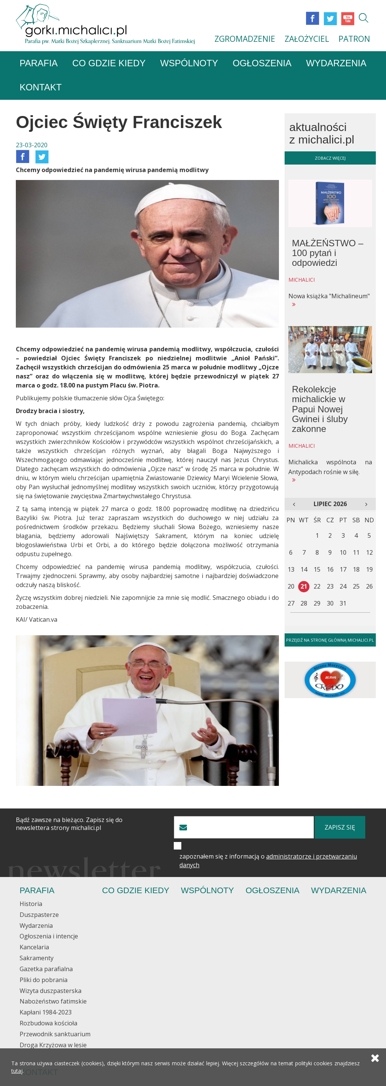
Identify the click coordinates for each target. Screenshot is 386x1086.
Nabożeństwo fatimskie (53, 1001)
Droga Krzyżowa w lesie (53, 1045)
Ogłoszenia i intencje (49, 936)
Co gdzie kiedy (109, 63)
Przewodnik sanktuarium (55, 1034)
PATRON (354, 39)
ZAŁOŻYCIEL (307, 39)
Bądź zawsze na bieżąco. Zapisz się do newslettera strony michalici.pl (69, 824)
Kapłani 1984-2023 (46, 1012)
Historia (31, 904)
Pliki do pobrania (43, 980)
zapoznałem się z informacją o (268, 860)
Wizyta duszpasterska (50, 991)
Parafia (39, 63)
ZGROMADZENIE (244, 39)
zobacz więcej (330, 158)
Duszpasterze (39, 915)
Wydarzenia (336, 63)
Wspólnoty (189, 63)
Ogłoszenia (262, 63)
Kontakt (41, 87)
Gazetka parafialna (46, 969)
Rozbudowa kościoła (48, 1023)
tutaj (17, 1070)
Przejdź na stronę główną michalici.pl (330, 640)
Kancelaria (34, 947)
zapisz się (340, 827)
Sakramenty (37, 958)
